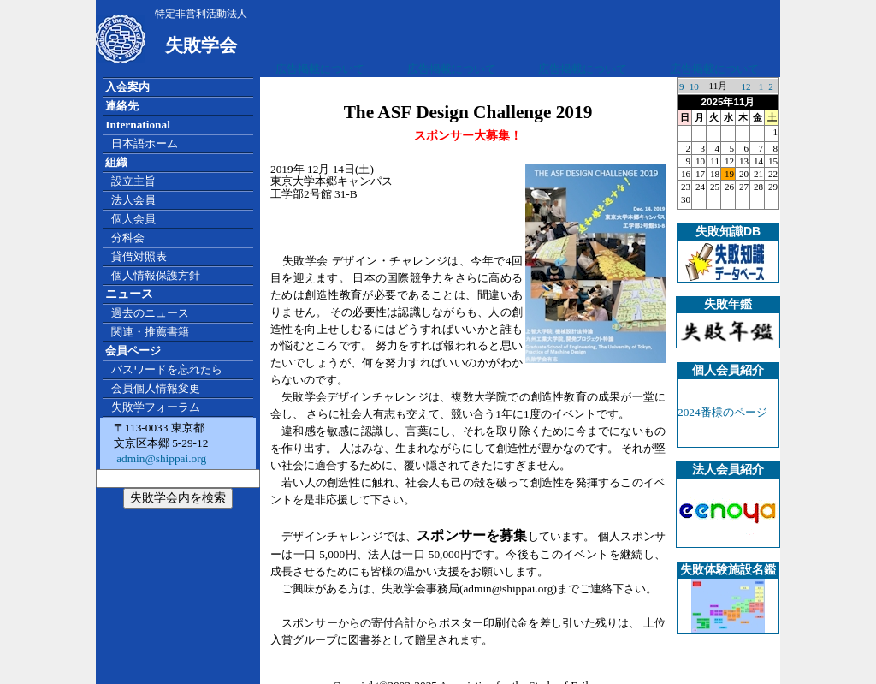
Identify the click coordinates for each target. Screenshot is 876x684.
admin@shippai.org (160, 458)
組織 (116, 162)
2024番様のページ (722, 412)
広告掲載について (319, 68)
